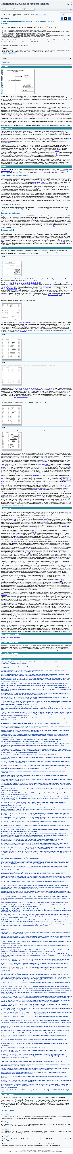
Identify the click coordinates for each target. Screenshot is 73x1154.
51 (11, 453)
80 (44, 519)
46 (24, 322)
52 (13, 453)
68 (35, 322)
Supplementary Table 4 (30, 280)
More (53, 42)
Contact (32, 9)
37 (20, 322)
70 (52, 287)
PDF (63, 14)
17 (21, 209)
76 (8, 499)
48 (23, 283)
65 (41, 388)
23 (70, 240)
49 (25, 283)
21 (65, 233)
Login (26, 9)
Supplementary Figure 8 (38, 475)
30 (17, 388)
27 (66, 252)
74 (49, 547)
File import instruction (15, 62)
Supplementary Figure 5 (42, 464)
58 (35, 388)
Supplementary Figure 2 (21, 331)
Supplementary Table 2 (39, 182)
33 (46, 496)
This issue (39, 15)
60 (37, 388)
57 (32, 322)
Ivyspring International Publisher (33, 1150)
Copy (4, 53)
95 (34, 588)
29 (15, 283)
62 (29, 283)
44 (21, 283)
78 (37, 283)
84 (46, 519)
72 (37, 322)
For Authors (9, 9)
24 (1, 242)
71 (35, 283)
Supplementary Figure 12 (39, 488)
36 (17, 283)
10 (9, 142)
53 (30, 322)
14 (57, 154)
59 (27, 283)
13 (58, 151)
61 (15, 453)
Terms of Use (62, 1151)
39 (22, 322)
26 (63, 242)
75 (49, 388)
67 (43, 388)
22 (34, 237)
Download (6, 62)
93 (14, 561)
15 (57, 155)
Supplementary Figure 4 (41, 461)
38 (19, 283)
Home (3, 9)
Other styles (12, 53)
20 (37, 218)
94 (16, 561)
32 (19, 388)
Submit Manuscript (19, 9)
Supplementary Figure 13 (61, 491)
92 (53, 547)
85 (28, 523)
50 (28, 322)
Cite (45, 15)
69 (34, 283)
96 (36, 588)
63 (31, 283)
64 (34, 322)
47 (9, 453)
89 (51, 547)
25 (61, 242)
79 (68, 252)
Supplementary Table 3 (58, 279)
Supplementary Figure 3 (21, 397)
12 (56, 151)
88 (65, 526)
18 (35, 218)
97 (18, 598)
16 (11, 171)
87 (30, 523)
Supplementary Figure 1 (54, 295)
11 (11, 142)
